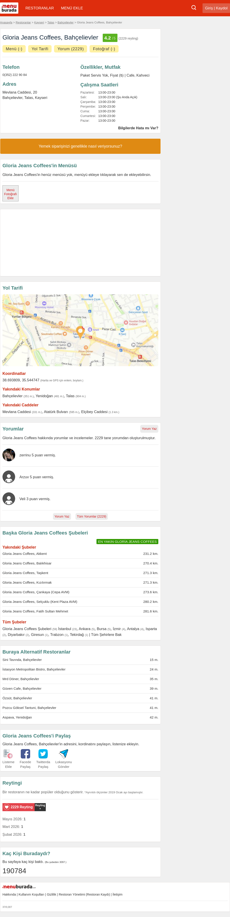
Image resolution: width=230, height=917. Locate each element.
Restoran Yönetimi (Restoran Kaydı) (84, 894)
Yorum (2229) (70, 49)
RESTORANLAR (39, 8)
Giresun (37, 635)
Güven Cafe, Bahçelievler (22, 688)
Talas (50, 22)
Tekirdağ (77, 635)
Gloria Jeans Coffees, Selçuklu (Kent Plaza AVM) (39, 602)
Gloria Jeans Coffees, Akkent (24, 554)
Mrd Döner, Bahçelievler (20, 679)
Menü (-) (14, 49)
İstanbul (64, 629)
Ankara (84, 629)
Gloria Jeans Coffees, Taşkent (25, 573)
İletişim (117, 894)
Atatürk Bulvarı (56, 412)
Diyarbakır (16, 635)
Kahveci (143, 75)
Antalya (133, 629)
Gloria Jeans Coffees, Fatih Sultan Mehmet (35, 611)
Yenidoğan (44, 396)
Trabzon (57, 635)
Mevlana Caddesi (16, 412)
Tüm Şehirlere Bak (106, 635)
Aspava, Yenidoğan (17, 717)
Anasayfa (6, 22)
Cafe (130, 75)
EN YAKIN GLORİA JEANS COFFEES (127, 541)
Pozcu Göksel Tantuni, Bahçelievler (29, 708)
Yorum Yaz (149, 428)
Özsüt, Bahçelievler (17, 698)
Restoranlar (23, 22)
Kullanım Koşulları (31, 894)
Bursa (102, 629)
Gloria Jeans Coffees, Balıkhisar (27, 563)
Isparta (151, 629)
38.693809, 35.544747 (20, 380)
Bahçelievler (66, 22)
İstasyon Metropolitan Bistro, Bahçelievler (33, 669)
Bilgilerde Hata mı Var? (138, 128)
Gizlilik (51, 894)
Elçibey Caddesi (94, 412)
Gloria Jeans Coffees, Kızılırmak (27, 582)
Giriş (209, 8)
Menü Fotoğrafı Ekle (10, 194)
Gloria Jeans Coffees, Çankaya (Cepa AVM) (35, 592)
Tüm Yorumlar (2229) (92, 516)
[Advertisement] (80, 242)
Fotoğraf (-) (104, 49)
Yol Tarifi (39, 49)
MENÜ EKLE (72, 8)
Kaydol (222, 8)
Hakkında (9, 894)
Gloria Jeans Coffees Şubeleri (26, 629)
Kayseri (39, 22)
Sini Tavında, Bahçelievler (22, 660)
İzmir (117, 629)
